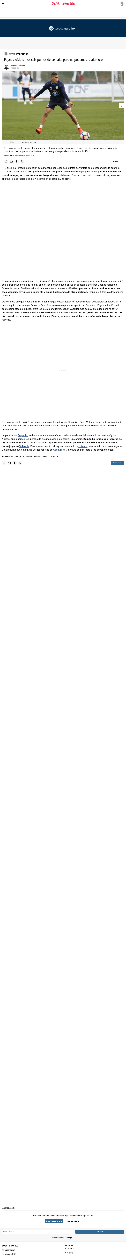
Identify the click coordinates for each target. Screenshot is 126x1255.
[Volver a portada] (63, 3)
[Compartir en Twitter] (22, 161)
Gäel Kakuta (19, 456)
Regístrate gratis (54, 1221)
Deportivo (23, 435)
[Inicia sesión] (121, 3)
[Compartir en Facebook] (16, 161)
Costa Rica (59, 449)
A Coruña (69, 1248)
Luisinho (82, 446)
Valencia (24, 446)
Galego (69, 1238)
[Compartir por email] (11, 161)
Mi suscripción (8, 1250)
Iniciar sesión (73, 1221)
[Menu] (3, 3)
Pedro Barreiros (18, 66)
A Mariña (69, 1253)
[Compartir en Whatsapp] (6, 161)
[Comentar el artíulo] (115, 161)
